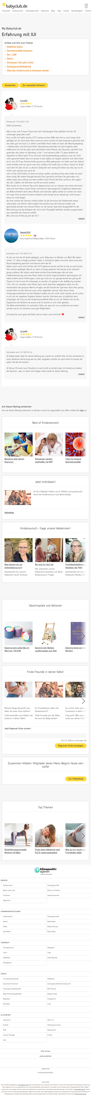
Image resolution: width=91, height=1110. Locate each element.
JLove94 (23, 101)
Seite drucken (45, 1051)
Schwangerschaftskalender (19, 67)
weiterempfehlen (45, 1056)
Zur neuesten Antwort (34, 85)
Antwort (81, 219)
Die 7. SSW (11, 55)
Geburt (10, 59)
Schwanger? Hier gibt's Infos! (20, 62)
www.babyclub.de (23, 1085)
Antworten (10, 85)
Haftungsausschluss (80, 1094)
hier (82, 410)
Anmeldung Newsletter (45, 1072)
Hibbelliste (9, 513)
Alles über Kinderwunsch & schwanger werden (28, 70)
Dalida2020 (25, 232)
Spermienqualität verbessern (19, 51)
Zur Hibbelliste (75, 779)
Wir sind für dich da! (44, 565)
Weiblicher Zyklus (15, 47)
